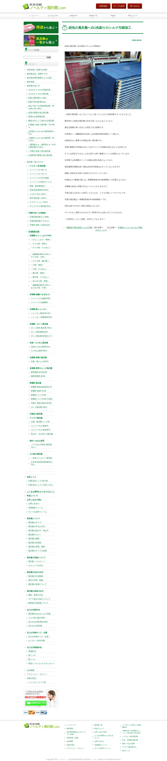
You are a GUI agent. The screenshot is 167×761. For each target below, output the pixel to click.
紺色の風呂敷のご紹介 (37, 98)
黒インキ (32, 659)
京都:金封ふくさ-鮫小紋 (38, 481)
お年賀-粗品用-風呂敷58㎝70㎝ (42, 463)
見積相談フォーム (35, 508)
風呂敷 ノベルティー (36, 561)
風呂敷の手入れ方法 (36, 526)
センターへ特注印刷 (36, 640)
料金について (133, 15)
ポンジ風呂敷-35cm (39, 407)
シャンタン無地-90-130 (40, 313)
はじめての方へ (53, 15)
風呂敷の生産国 (34, 543)
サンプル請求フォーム (37, 512)
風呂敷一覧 (93, 15)
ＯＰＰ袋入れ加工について (39, 599)
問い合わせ (134, 6)
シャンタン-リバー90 (37, 682)
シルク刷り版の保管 (36, 618)
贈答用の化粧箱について (38, 603)
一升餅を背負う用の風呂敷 (39, 151)
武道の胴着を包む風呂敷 (38, 113)
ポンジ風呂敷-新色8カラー (42, 336)
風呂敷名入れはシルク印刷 (39, 614)
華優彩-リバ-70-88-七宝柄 (41, 399)
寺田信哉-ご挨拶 (72, 738)
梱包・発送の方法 (35, 595)
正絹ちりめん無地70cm (40, 347)
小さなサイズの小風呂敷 (38, 94)
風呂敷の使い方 (33, 86)
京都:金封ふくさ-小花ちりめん (40, 485)
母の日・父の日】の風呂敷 (42, 434)
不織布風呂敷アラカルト (40, 221)
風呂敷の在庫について (37, 584)
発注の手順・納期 (35, 580)
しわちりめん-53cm (38, 194)
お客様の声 (73, 15)
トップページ (33, 15)
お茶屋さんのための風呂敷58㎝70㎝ (41, 132)
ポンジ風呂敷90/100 (39, 332)
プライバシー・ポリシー (37, 674)
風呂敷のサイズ (34, 522)
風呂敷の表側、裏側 (36, 547)
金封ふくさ (126, 750)
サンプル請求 (119, 6)
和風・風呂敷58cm (37, 186)
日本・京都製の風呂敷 (130, 740)
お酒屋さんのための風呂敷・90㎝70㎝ (41, 139)
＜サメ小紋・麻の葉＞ (40, 261)
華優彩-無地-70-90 (38, 391)
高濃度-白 (32, 651)
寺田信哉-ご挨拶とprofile (37, 70)
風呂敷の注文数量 (35, 576)
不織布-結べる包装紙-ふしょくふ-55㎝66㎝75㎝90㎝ (131, 732)
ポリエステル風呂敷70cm (40, 206)
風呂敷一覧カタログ (35, 162)
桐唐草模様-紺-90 (38, 376)
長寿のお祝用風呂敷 (36, 116)
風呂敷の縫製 (33, 538)
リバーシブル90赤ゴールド (41, 182)
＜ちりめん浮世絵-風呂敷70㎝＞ (41, 446)
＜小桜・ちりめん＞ (39, 269)
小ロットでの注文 (35, 565)
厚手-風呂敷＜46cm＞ (39, 198)
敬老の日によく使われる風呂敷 (41, 121)
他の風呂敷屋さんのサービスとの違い (76, 733)
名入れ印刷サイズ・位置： (39, 637)
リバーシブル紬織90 (39, 302)
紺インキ (32, 655)
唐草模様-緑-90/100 (39, 372)
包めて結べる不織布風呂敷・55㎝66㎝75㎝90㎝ (41, 107)
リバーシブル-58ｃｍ (38, 170)
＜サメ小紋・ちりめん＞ (41, 248)
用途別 (113, 15)
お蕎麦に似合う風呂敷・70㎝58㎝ (41, 126)
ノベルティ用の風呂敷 (130, 736)
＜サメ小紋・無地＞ (40, 244)
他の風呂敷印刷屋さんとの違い (40, 78)
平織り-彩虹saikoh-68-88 (41, 403)
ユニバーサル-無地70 (39, 426)
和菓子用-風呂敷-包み (37, 102)
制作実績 (30, 82)
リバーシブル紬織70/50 (40, 298)
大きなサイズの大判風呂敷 (39, 90)
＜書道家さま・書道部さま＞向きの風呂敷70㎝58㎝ (42, 145)
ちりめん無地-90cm (39, 351)
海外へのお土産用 (128, 744)
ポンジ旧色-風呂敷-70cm (41, 328)
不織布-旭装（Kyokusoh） (40, 225)
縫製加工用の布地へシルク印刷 (79, 227)
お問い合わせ (33, 503)
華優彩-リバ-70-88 (38, 395)
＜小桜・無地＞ (37, 265)
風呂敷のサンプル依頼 (37, 551)
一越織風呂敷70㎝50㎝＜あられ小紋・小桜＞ (41, 286)
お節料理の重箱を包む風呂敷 (40, 155)
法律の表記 (31, 678)
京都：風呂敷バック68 (40, 422)
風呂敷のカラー (34, 535)
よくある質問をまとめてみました (103, 737)
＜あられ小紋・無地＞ (40, 281)
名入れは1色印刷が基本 (38, 622)
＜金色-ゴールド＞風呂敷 (41, 458)
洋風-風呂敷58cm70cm (39, 190)
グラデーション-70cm (39, 202)
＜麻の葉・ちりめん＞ (40, 277)
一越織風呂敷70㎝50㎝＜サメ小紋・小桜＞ (41, 255)
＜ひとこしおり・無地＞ (41, 239)
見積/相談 (103, 6)
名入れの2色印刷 (35, 626)
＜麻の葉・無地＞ (38, 273)
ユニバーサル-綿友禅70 (40, 430)
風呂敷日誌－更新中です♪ (37, 74)
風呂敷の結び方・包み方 (38, 530)
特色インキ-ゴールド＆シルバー (41, 663)
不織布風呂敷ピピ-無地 (39, 217)
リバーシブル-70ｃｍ (38, 174)
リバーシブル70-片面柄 (39, 178)
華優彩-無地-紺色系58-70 (41, 387)
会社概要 (30, 670)
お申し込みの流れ (100, 732)
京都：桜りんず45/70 (39, 361)
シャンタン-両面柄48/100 (41, 317)
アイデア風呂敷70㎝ (129, 747)
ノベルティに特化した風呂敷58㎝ (131, 726)
